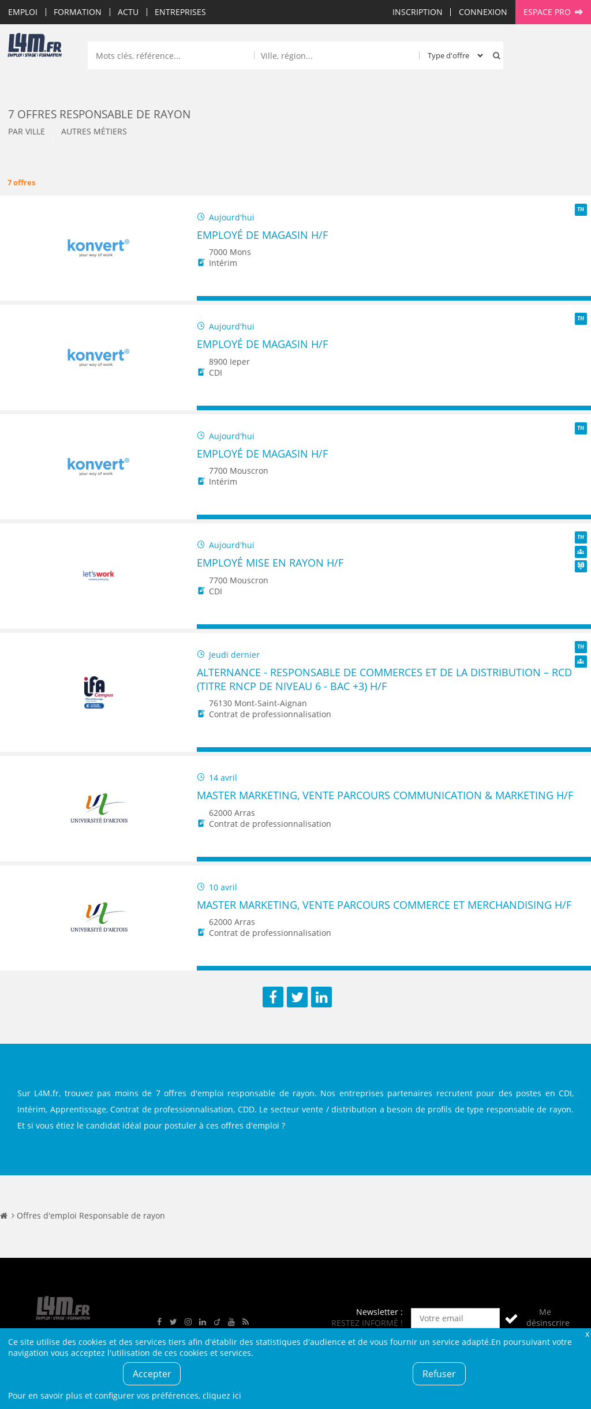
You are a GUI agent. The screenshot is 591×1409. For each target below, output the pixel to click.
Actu (128, 11)
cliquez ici (222, 1395)
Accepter (152, 1373)
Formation (78, 11)
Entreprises (180, 11)
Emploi (23, 11)
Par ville (26, 131)
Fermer (587, 1333)
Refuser (439, 1373)
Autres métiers (94, 131)
